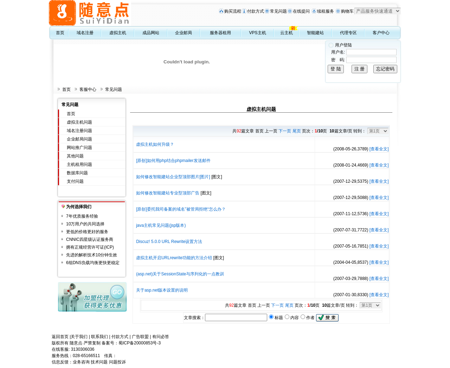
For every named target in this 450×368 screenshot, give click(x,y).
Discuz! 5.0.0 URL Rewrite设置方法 (169, 241)
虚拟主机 (117, 32)
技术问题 (99, 362)
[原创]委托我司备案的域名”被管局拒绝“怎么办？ (181, 209)
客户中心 (381, 32)
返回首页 (60, 336)
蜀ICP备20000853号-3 (139, 343)
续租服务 (325, 11)
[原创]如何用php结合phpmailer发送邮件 (173, 160)
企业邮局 (183, 32)
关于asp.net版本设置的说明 (162, 290)
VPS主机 (257, 32)
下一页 (284, 131)
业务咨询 (81, 362)
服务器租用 (220, 32)
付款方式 (255, 11)
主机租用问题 (79, 164)
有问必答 (160, 336)
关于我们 (79, 336)
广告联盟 (140, 336)
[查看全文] (379, 148)
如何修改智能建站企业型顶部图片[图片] (173, 176)
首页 (60, 32)
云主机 (286, 32)
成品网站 (150, 32)
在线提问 (301, 11)
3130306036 (83, 349)
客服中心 (87, 89)
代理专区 (348, 32)
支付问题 (75, 181)
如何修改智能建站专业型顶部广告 (167, 193)
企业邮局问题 (79, 139)
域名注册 (85, 32)
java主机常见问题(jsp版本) (161, 225)
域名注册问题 (79, 130)
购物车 (347, 11)
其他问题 (75, 156)
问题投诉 (117, 362)
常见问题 (278, 11)
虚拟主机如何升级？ (155, 144)
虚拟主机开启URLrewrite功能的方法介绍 (174, 257)
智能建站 (315, 32)
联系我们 (99, 336)
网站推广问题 (79, 147)
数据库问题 (77, 172)
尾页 (296, 131)
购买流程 (232, 11)
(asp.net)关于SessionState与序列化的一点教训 (180, 274)
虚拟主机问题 (79, 122)
